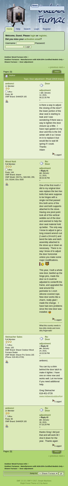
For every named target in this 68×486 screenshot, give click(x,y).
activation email (32, 39)
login (32, 35)
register (42, 35)
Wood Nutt (10, 161)
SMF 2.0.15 (21, 481)
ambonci (9, 83)
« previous (53, 67)
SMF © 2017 (32, 481)
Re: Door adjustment (45, 164)
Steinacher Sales (13, 337)
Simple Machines (44, 481)
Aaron (45, 483)
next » (61, 67)
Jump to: (34, 473)
